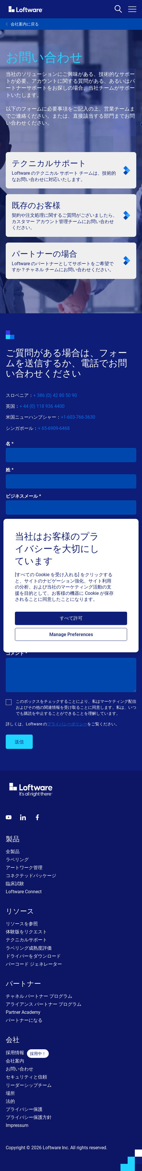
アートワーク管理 (24, 867)
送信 (19, 742)
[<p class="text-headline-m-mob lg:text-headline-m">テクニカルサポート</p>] (71, 170)
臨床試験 (15, 883)
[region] (70, 585)
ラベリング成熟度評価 (29, 948)
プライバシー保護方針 (29, 1117)
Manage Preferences (71, 634)
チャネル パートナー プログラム (39, 996)
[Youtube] (8, 817)
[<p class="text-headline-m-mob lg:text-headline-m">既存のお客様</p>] (71, 215)
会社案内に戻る (22, 24)
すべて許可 (71, 618)
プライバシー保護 (24, 1109)
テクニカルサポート (26, 939)
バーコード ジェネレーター (34, 964)
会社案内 (15, 1061)
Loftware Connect (24, 891)
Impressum (17, 1125)
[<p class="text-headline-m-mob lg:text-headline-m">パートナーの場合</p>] (71, 261)
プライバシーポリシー (67, 724)
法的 (10, 1101)
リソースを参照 (22, 923)
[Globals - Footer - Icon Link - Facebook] (37, 817)
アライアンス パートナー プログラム (43, 1004)
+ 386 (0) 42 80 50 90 (55, 395)
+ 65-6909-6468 (54, 428)
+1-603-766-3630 (78, 417)
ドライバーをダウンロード (33, 956)
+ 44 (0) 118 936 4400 (42, 406)
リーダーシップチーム (29, 1085)
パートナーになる (24, 1020)
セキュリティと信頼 (26, 1077)
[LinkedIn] (23, 817)
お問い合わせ (19, 1069)
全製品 (13, 851)
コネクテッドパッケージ (31, 875)
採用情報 (15, 1052)
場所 (10, 1093)
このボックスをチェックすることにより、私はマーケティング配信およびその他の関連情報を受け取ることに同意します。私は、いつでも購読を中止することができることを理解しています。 (76, 707)
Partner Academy (23, 1012)
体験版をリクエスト (26, 931)
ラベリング (17, 859)
